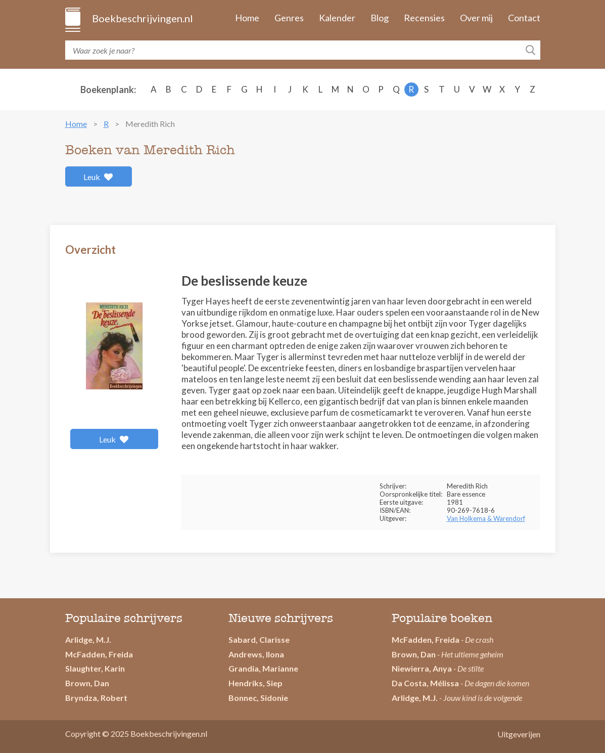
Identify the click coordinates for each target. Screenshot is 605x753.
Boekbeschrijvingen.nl (142, 18)
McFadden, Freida (99, 654)
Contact (524, 17)
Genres (289, 17)
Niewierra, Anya (422, 668)
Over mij (476, 17)
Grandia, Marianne (263, 668)
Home (247, 17)
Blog (379, 17)
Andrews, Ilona (256, 654)
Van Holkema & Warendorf (486, 518)
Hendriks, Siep (255, 683)
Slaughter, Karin (95, 668)
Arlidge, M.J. (88, 639)
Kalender (337, 17)
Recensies (424, 17)
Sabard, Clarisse (259, 639)
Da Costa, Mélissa (425, 683)
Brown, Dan (87, 683)
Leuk (98, 177)
